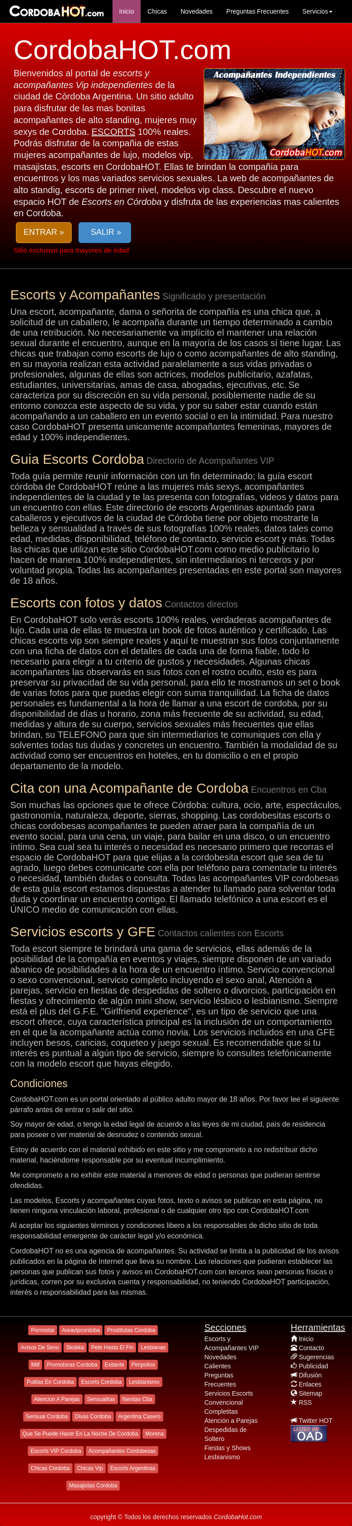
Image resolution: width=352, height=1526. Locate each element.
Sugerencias (316, 1357)
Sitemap (310, 1393)
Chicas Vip (90, 1468)
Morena (154, 1434)
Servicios (318, 11)
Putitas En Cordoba (50, 1382)
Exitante (114, 1365)
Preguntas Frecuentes (257, 11)
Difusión (310, 1375)
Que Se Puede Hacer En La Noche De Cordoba (80, 1434)
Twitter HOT (315, 1420)
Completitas (221, 1411)
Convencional (224, 1402)
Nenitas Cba (137, 1399)
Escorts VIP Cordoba (55, 1451)
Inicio (126, 11)
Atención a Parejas (231, 1420)
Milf (35, 1365)
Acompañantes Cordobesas (122, 1451)
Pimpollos (143, 1365)
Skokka (75, 1347)
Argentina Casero (139, 1416)
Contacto (311, 1348)
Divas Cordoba (93, 1416)
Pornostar (42, 1330)
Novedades (197, 11)
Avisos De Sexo (39, 1347)
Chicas (157, 11)
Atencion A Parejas (57, 1399)
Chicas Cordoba (50, 1468)
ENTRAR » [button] (44, 232)
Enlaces (310, 1384)
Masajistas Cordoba (93, 1485)
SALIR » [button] (104, 232)
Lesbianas (153, 1347)
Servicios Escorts (229, 1393)
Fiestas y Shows (228, 1447)
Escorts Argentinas (133, 1468)
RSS (305, 1402)
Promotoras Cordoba (72, 1365)
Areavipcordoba (81, 1330)
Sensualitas (101, 1399)
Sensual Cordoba (47, 1416)
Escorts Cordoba (101, 1382)
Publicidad (313, 1366)
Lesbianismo (144, 1382)
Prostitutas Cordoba (131, 1330)
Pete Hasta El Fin (112, 1347)
